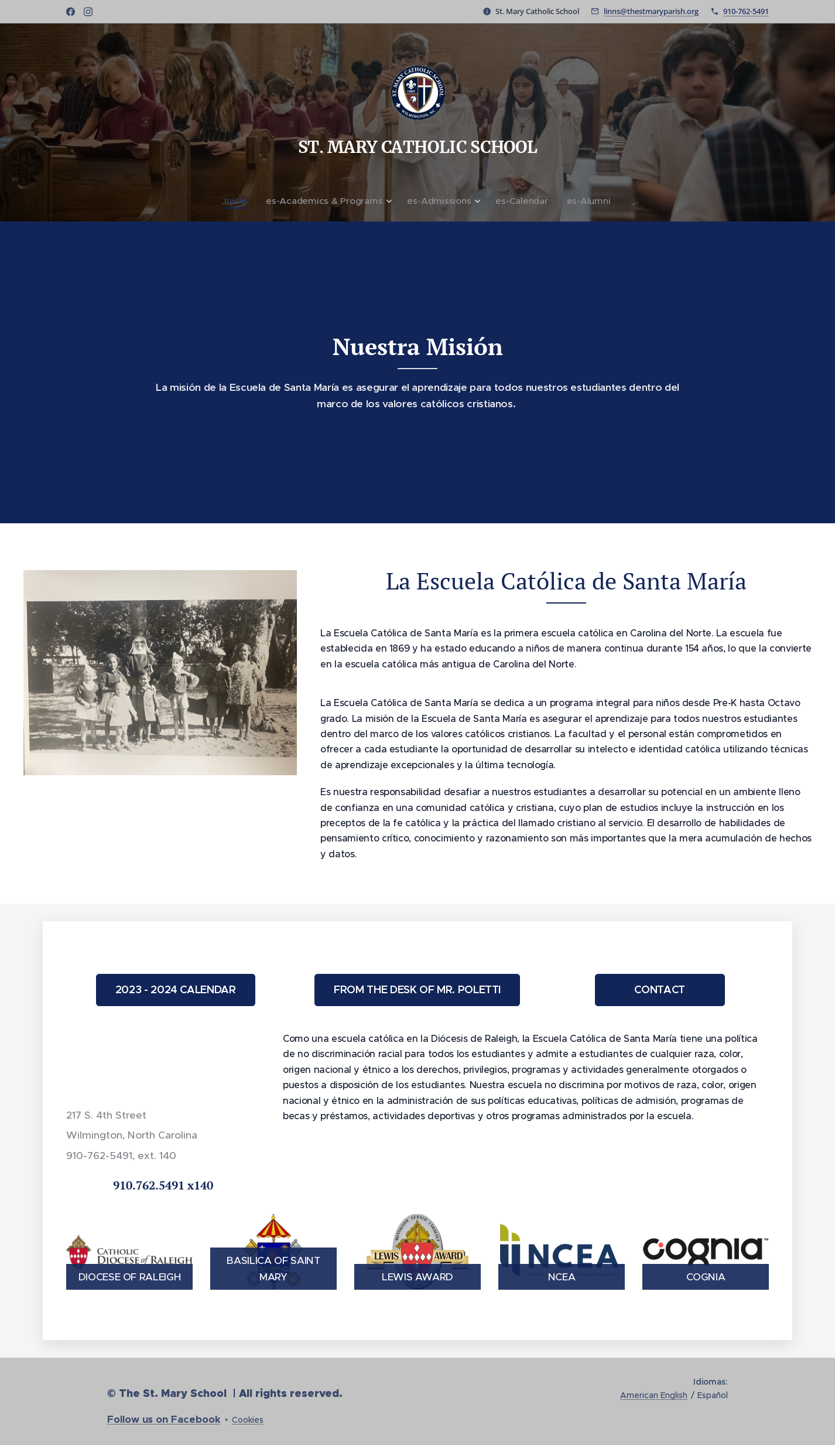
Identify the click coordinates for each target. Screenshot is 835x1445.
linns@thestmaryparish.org (651, 11)
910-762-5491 (746, 11)
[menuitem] (243, 201)
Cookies (247, 1420)
